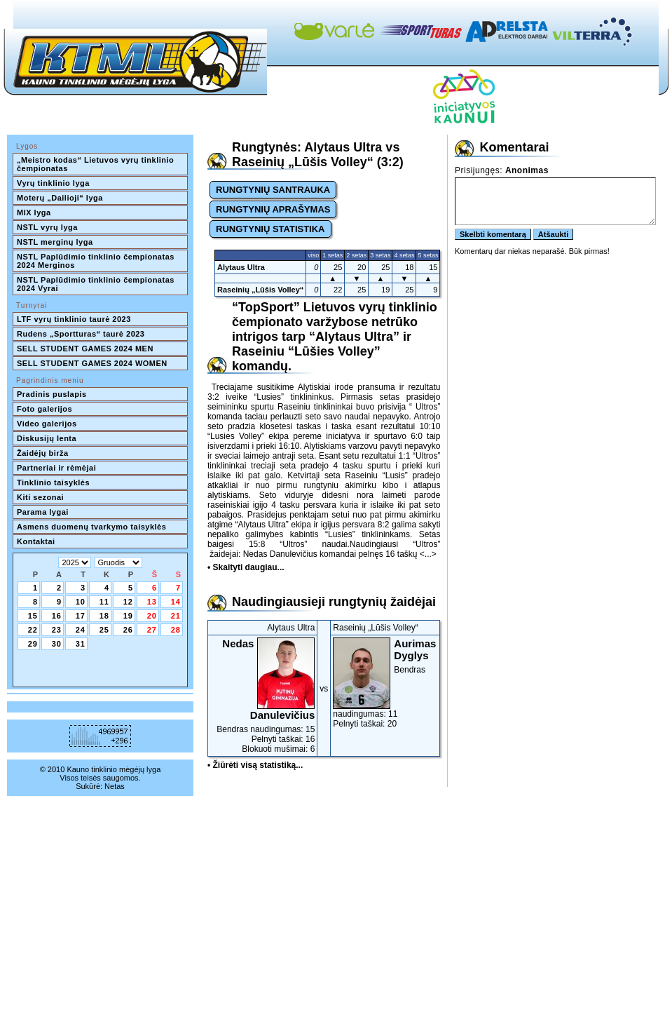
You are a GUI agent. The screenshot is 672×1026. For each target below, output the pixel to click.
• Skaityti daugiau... (245, 567)
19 (128, 616)
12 (128, 602)
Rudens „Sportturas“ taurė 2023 (81, 334)
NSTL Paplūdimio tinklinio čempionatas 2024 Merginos (97, 260)
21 (176, 616)
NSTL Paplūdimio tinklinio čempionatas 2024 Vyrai (97, 284)
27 (152, 630)
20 (152, 616)
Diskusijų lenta (46, 438)
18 (104, 616)
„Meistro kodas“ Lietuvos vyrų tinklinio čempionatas (97, 164)
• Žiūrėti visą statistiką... (255, 765)
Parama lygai (43, 512)
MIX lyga (34, 212)
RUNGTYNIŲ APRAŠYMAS (273, 209)
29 (33, 644)
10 (80, 602)
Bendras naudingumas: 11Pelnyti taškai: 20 (385, 683)
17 (80, 616)
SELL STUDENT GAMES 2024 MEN (85, 348)
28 (176, 630)
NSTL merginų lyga (55, 242)
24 (80, 630)
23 (57, 630)
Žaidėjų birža (43, 453)
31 (80, 644)
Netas (114, 786)
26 (128, 630)
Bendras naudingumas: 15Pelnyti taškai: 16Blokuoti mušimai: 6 (262, 695)
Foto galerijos (44, 409)
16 (57, 616)
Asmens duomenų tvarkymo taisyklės (91, 526)
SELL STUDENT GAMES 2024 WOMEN (92, 363)
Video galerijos (47, 423)
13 (152, 602)
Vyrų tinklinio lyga (53, 183)
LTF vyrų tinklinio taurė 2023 (74, 319)
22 (33, 630)
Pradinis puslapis (52, 394)
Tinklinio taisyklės (53, 482)
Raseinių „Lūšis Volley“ (260, 289)
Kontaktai (36, 541)
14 (176, 602)
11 (104, 602)
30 (57, 644)
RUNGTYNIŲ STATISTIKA (270, 229)
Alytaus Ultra (241, 267)
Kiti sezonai (40, 497)
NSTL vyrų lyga (47, 227)
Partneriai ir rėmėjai (56, 468)
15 (33, 616)
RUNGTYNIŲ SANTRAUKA (273, 189)
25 (104, 630)
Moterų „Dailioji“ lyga (60, 198)
